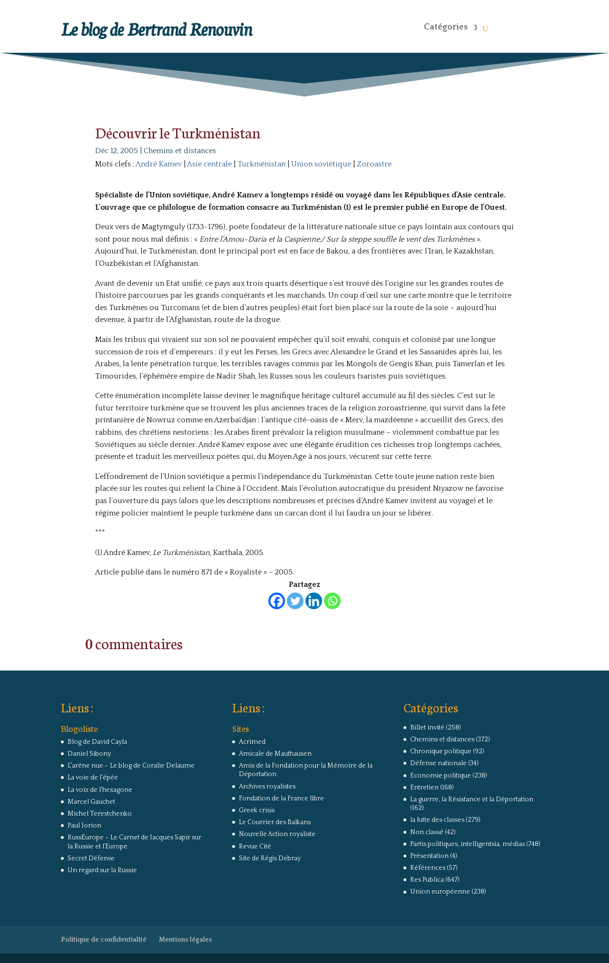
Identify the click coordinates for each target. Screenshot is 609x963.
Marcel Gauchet (91, 802)
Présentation (429, 856)
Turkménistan (261, 164)
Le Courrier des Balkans (275, 822)
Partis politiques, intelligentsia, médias (467, 844)
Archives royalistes (267, 786)
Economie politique (440, 775)
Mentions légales (185, 940)
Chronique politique (440, 751)
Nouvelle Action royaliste (277, 834)
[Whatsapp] (332, 601)
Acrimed (252, 742)
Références (427, 868)
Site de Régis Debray (270, 858)
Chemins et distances (180, 150)
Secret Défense (91, 858)
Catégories (446, 27)
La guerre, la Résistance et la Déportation (471, 799)
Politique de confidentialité (104, 940)
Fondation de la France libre (281, 798)
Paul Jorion (84, 825)
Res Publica (427, 880)
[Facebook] (276, 601)
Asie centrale (209, 164)
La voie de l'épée (93, 777)
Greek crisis (257, 810)
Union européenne (440, 891)
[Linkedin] (313, 601)
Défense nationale (438, 763)
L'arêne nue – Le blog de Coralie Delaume (131, 765)
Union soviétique (321, 164)
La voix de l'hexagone (100, 790)
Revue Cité (255, 846)
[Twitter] (295, 601)
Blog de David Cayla (97, 742)
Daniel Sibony (89, 754)
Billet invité (427, 727)
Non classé (426, 832)
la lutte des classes (437, 820)
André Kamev (159, 164)
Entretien (424, 787)
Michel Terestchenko (100, 813)
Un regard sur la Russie (102, 870)
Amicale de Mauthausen (275, 754)
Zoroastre (374, 164)
